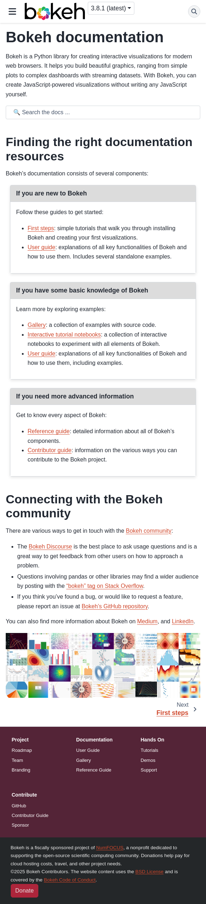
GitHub (19, 805)
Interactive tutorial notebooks (64, 335)
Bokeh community (148, 531)
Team (17, 760)
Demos (148, 760)
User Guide (88, 750)
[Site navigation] (12, 11)
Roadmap (22, 750)
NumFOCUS (109, 847)
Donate (24, 891)
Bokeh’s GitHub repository (115, 606)
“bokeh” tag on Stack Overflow (104, 586)
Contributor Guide (30, 815)
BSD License (149, 871)
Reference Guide (93, 770)
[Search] (194, 11)
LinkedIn (183, 621)
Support (149, 770)
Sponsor (20, 825)
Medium (147, 621)
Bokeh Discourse (50, 546)
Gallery (83, 760)
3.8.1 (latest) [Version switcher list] (108, 8)
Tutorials (149, 750)
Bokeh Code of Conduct (69, 880)
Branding (21, 770)
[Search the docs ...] (104, 112)
